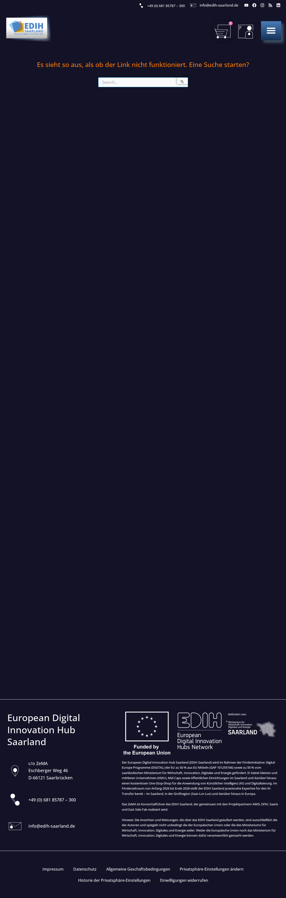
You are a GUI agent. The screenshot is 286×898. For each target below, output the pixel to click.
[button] (271, 30)
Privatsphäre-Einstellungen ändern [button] (212, 869)
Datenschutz (85, 869)
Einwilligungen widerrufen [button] (184, 880)
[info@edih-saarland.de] (193, 5)
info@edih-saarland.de (219, 5)
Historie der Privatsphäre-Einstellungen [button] (114, 880)
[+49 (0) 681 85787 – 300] (141, 6)
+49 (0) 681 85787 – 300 (166, 5)
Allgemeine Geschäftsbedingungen (138, 869)
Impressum (53, 869)
